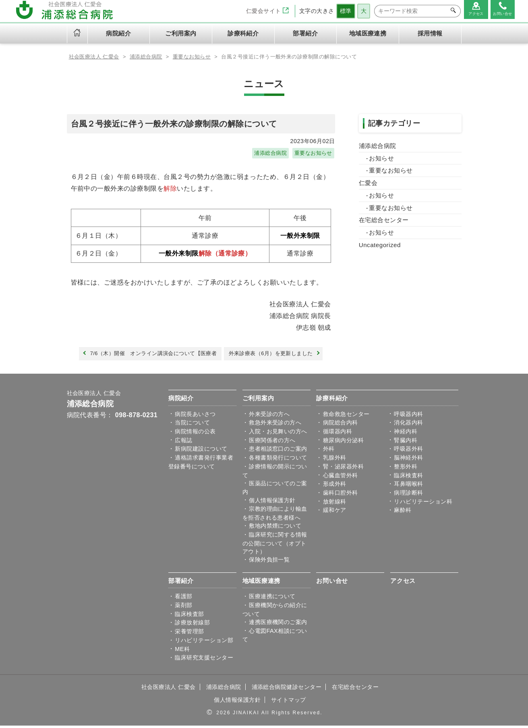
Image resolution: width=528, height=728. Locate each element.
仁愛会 (368, 182)
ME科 (182, 651)
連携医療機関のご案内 (278, 624)
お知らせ (381, 158)
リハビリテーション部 (204, 642)
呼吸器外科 (408, 451)
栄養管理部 (189, 634)
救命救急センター (346, 416)
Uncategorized (380, 244)
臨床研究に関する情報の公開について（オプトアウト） (274, 545)
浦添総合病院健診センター (287, 689)
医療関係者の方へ (272, 442)
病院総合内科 (340, 425)
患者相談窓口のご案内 (278, 451)
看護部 (183, 599)
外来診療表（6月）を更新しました (277, 355)
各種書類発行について (278, 460)
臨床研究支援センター (204, 660)
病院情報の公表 (195, 434)
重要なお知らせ (312, 153)
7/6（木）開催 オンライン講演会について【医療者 (148, 355)
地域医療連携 (261, 583)
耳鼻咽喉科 (408, 486)
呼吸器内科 (408, 416)
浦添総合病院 (266, 153)
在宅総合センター (384, 219)
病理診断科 (408, 495)
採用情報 (430, 33)
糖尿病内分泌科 (343, 442)
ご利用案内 (258, 400)
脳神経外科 (408, 460)
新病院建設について (201, 451)
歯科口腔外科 (340, 495)
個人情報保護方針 (272, 502)
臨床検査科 (408, 477)
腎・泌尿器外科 (343, 469)
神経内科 (405, 434)
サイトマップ (288, 702)
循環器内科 (337, 434)
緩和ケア (334, 513)
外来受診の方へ (269, 416)
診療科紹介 (332, 400)
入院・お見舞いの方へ (278, 434)
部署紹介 (181, 583)
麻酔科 (402, 513)
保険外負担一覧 (269, 562)
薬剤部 (183, 607)
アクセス (403, 583)
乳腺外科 (334, 460)
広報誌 (183, 442)
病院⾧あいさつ (195, 416)
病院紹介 (181, 400)
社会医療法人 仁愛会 (94, 396)
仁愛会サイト (267, 11)
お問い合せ (332, 583)
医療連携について (272, 599)
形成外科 (334, 486)
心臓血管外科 (340, 477)
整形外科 (405, 469)
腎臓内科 (405, 442)
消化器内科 (408, 425)
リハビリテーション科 (423, 504)
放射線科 (334, 504)
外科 (329, 451)
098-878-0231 (136, 417)
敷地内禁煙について (275, 528)
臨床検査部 (189, 616)
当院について (192, 425)
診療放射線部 (192, 625)
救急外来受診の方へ (275, 425)
